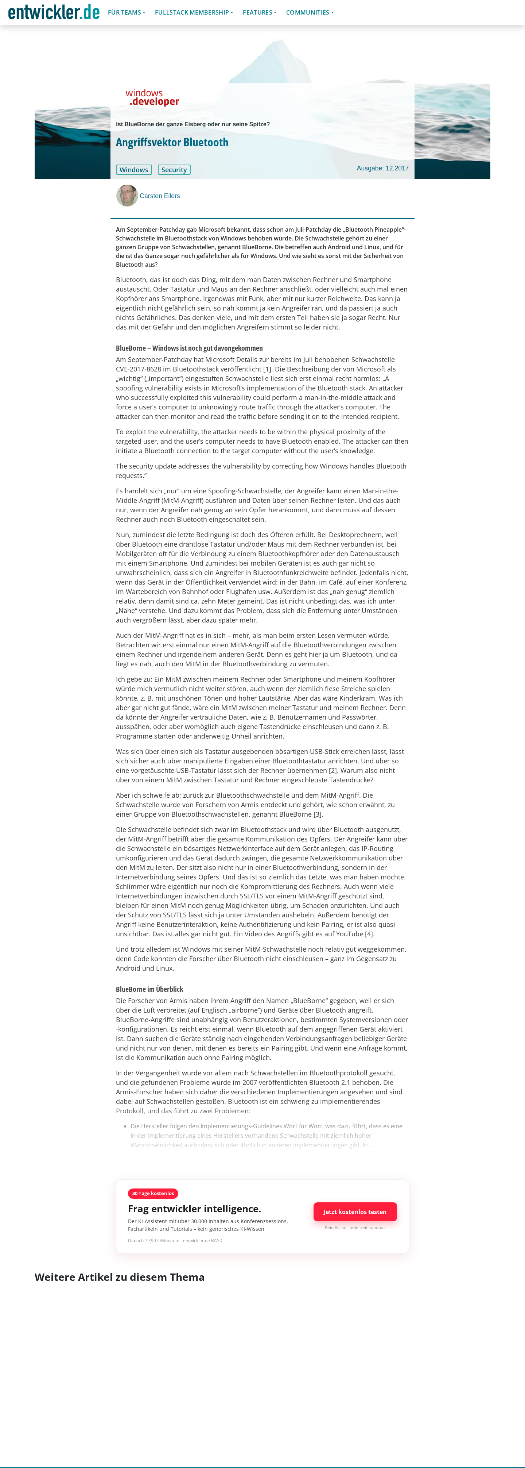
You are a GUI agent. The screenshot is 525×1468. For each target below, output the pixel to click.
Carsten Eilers (160, 196)
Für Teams (124, 12)
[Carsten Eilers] (128, 196)
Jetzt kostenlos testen (355, 1212)
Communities (308, 12)
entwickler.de (54, 14)
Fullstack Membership (192, 12)
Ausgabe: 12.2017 (383, 168)
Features (257, 12)
